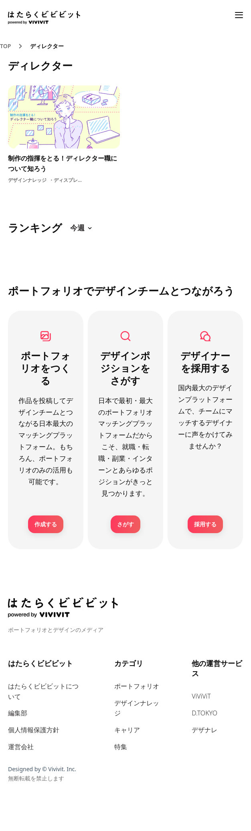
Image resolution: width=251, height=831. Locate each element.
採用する (205, 524)
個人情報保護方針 (33, 729)
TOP (5, 46)
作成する (45, 524)
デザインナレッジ (136, 708)
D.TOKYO (204, 713)
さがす (125, 524)
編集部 (17, 713)
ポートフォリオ (136, 686)
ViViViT (201, 696)
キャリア (127, 729)
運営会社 (21, 746)
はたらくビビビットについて (43, 691)
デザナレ (204, 729)
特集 (120, 746)
